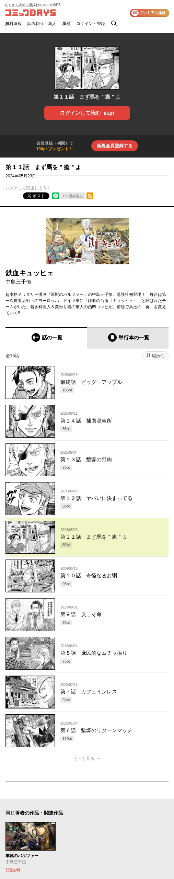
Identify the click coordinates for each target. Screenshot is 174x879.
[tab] (46, 338)
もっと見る (84, 758)
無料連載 (13, 23)
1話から (158, 356)
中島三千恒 (18, 282)
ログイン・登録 (90, 23)
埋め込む (75, 196)
